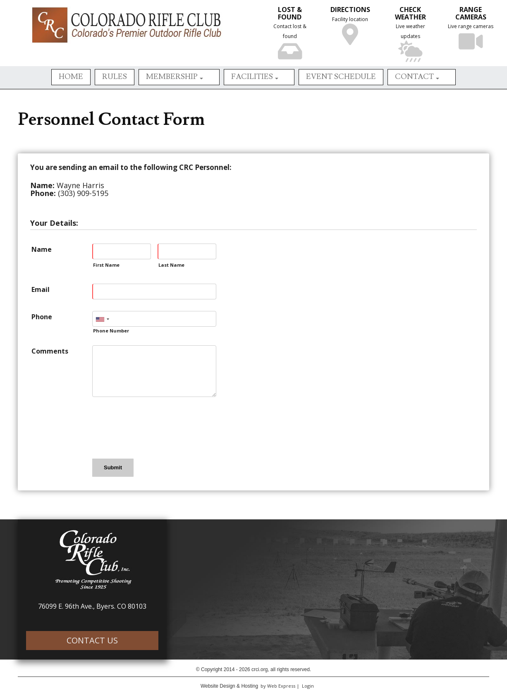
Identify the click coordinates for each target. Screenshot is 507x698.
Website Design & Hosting (229, 686)
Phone (41, 316)
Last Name (171, 265)
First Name (106, 265)
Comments (49, 351)
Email (40, 289)
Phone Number (111, 330)
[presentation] (155, 427)
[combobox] (102, 319)
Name (41, 249)
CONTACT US (92, 640)
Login (308, 686)
